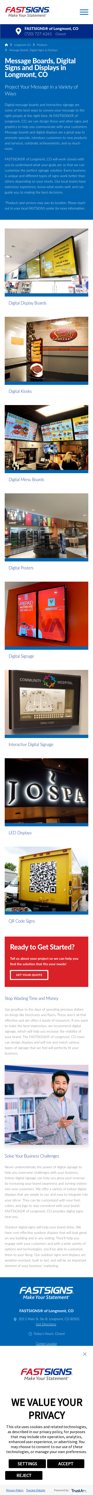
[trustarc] (78, 1490)
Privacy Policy (15, 1490)
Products (42, 44)
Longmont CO (22, 44)
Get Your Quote (29, 974)
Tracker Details (35, 1490)
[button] (84, 12)
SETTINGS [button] (27, 1464)
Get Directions (46, 1324)
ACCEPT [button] (65, 1464)
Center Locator (46, 1344)
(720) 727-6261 (38, 33)
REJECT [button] (23, 1475)
